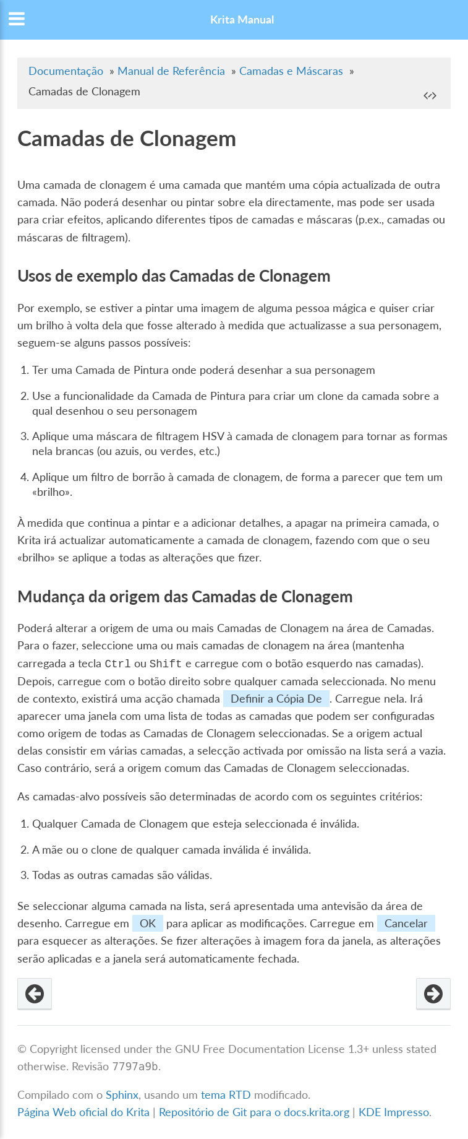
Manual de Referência (171, 70)
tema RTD (226, 1094)
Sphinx (122, 1094)
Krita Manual (242, 19)
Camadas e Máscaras (291, 70)
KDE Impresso (394, 1112)
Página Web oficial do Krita (83, 1112)
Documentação (65, 70)
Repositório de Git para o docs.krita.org (255, 1112)
